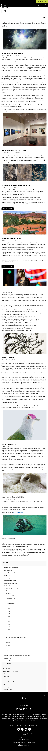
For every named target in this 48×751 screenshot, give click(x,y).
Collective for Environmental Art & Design (16, 637)
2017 (9, 629)
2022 (9, 616)
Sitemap (24, 734)
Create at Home (7, 575)
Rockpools (5, 673)
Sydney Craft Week (8, 660)
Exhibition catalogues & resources (15, 601)
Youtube (26, 729)
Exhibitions (8, 593)
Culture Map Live (8, 570)
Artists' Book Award (18, 512)
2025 (9, 608)
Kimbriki (24, 740)
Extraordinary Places (42, 1)
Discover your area (7, 666)
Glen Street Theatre (8, 585)
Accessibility (25, 733)
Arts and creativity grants (10, 580)
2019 (9, 624)
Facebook (18, 729)
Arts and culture (6, 565)
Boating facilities (7, 663)
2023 (9, 613)
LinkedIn (22, 729)
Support (8, 642)
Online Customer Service (9, 733)
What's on (5, 562)
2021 (9, 619)
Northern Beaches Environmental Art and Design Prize (17, 655)
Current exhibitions (11, 595)
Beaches (5, 679)
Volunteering (6, 687)
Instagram (29, 729)
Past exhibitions (11, 603)
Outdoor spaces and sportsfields (10, 671)
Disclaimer (35, 733)
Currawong (24, 737)
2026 (9, 606)
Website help (41, 733)
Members (8, 645)
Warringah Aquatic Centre (24, 745)
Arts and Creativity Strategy (11, 567)
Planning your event (7, 689)
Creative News (7, 658)
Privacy (30, 733)
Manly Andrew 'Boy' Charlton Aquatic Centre (24, 742)
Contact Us (18, 733)
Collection (8, 640)
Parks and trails (6, 668)
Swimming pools (7, 676)
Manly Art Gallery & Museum (11, 588)
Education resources (12, 632)
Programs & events (10, 634)
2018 (9, 626)
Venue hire (8, 647)
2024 (9, 611)
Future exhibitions (11, 598)
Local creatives (7, 653)
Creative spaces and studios (10, 583)
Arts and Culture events (9, 572)
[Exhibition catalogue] (8, 208)
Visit (7, 590)
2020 (9, 621)
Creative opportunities (9, 578)
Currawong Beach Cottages (9, 681)
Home (3, 7)
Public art (6, 650)
